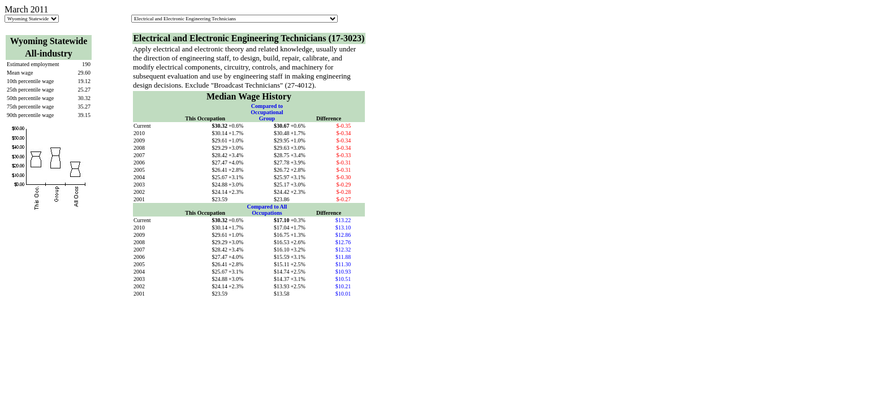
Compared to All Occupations (267, 210)
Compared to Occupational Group (267, 112)
